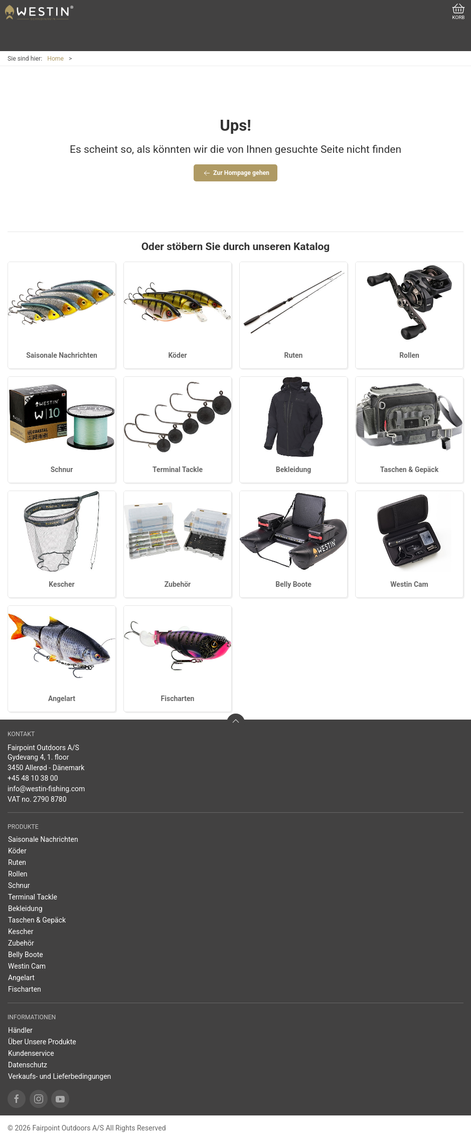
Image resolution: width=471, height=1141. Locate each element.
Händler (20, 1030)
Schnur (62, 470)
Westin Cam (409, 584)
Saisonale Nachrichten (61, 355)
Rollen (409, 355)
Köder (177, 355)
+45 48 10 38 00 (33, 778)
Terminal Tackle (177, 470)
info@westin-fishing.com (46, 789)
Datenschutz (27, 1065)
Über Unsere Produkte (42, 1042)
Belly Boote (293, 584)
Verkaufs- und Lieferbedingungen (59, 1076)
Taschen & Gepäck (409, 470)
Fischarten (178, 699)
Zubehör (178, 584)
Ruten (293, 355)
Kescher (61, 584)
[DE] (39, 12)
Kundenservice (31, 1053)
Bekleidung (293, 470)
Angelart (61, 699)
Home (55, 58)
